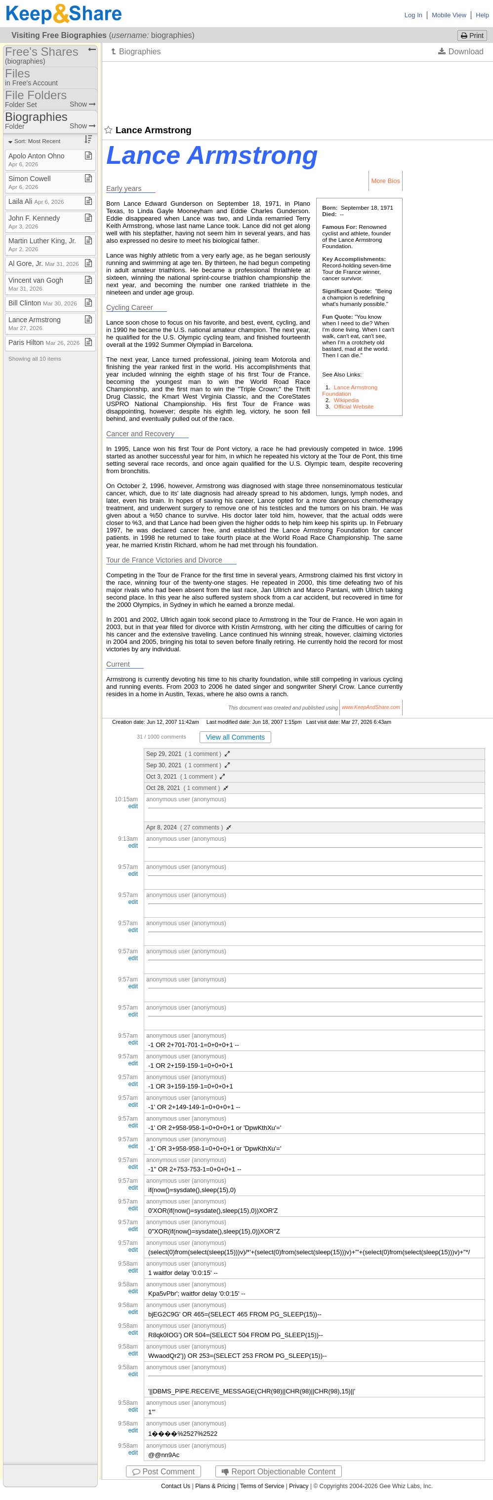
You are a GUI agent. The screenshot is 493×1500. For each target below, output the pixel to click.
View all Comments (235, 737)
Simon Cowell (29, 182)
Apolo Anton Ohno (36, 159)
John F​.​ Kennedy (34, 221)
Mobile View (449, 15)
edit (133, 806)
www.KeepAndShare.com (371, 708)
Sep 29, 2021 (188, 753)
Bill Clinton (42, 303)
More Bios (385, 181)
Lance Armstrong (34, 323)
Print (472, 35)
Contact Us (175, 1486)
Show (83, 104)
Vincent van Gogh (35, 284)
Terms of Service (262, 1486)
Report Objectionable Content (278, 1471)
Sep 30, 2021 (188, 765)
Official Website (354, 406)
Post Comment (163, 1471)
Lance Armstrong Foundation (349, 390)
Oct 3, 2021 (185, 776)
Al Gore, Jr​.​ (43, 263)
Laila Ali (36, 201)
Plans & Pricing (215, 1486)
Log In (413, 15)
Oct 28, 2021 (187, 788)
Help (482, 15)
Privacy (298, 1486)
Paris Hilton (44, 342)
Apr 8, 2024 (188, 827)
